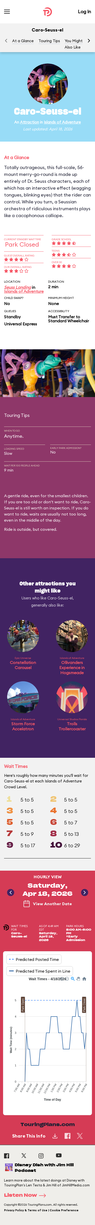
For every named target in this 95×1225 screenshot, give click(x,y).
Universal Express (20, 323)
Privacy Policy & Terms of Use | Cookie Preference (41, 1210)
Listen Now (26, 1195)
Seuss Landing (17, 287)
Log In (84, 11)
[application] (47, 1042)
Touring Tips (49, 40)
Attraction (29, 122)
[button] (89, 41)
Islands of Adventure (62, 122)
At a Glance (23, 40)
